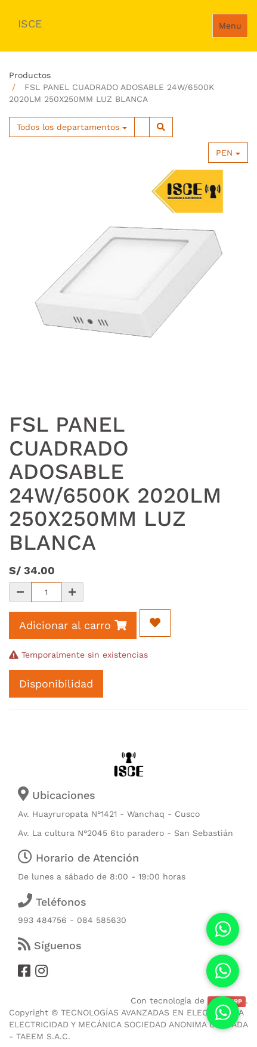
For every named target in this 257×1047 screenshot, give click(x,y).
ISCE (30, 23)
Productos (30, 75)
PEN (228, 152)
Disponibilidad (56, 683)
